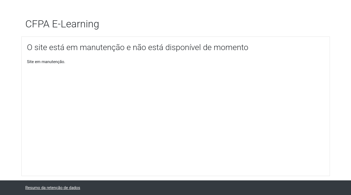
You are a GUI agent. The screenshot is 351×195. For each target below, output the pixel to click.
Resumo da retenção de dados (52, 187)
